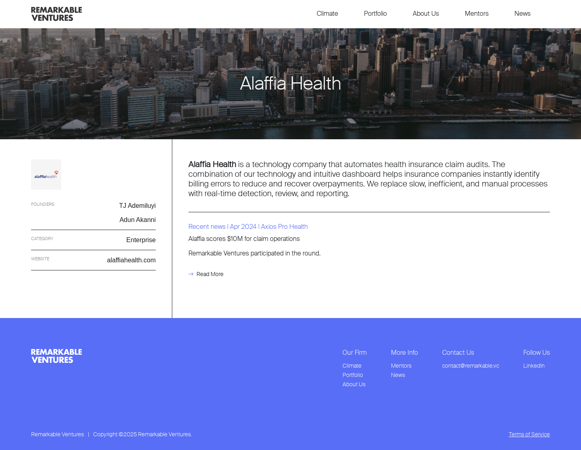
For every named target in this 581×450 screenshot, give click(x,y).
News (522, 13)
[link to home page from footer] (56, 356)
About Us (426, 13)
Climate (327, 13)
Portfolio (375, 13)
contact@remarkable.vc (470, 365)
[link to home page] (56, 14)
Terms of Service (529, 434)
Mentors (477, 13)
